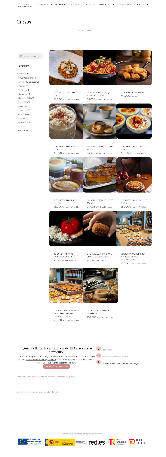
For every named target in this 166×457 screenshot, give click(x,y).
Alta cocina (74, 5)
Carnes (21, 106)
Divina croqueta (105, 5)
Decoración (22, 122)
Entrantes (22, 90)
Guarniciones (24, 114)
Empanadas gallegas (27, 82)
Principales (23, 102)
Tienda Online (123, 5)
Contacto (139, 5)
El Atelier (59, 5)
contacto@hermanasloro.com (114, 356)
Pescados (22, 110)
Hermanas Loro (43, 5)
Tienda (79, 30)
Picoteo (21, 86)
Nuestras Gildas (25, 98)
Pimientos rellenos (26, 78)
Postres (21, 118)
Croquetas (23, 94)
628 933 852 (107, 350)
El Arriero (88, 5)
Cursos (20, 126)
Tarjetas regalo (23, 130)
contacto (57, 392)
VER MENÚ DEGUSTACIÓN (56, 366)
